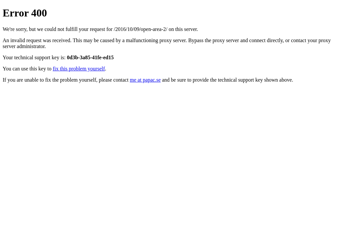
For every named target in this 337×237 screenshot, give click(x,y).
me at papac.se (145, 80)
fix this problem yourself (79, 68)
